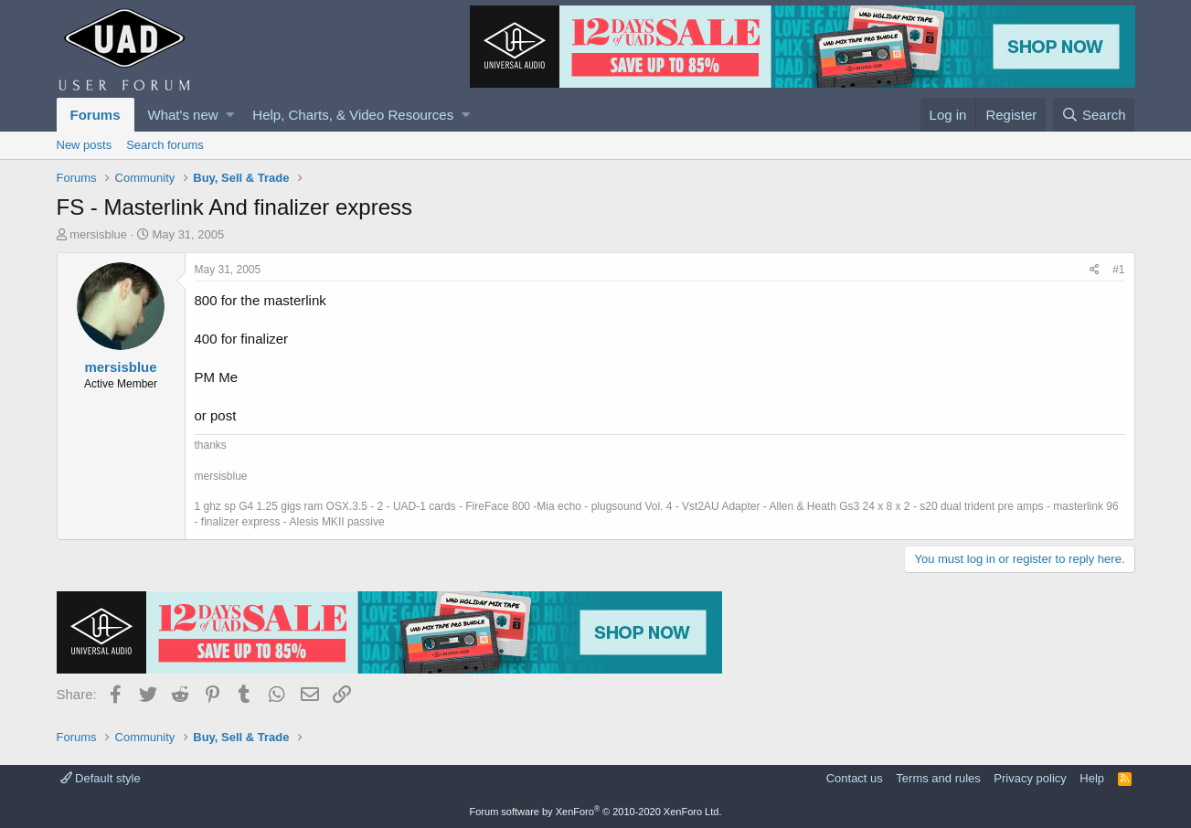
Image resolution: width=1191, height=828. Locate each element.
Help (1091, 778)
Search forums (165, 145)
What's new (183, 114)
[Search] (1094, 115)
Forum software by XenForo (596, 811)
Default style (100, 778)
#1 (1118, 269)
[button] (230, 115)
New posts (84, 145)
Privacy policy (1030, 778)
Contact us (854, 778)
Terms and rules (938, 778)
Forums (95, 114)
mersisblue (98, 234)
